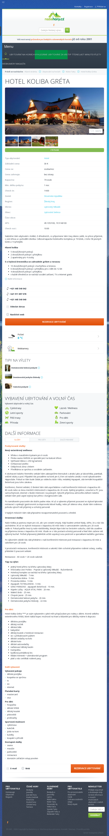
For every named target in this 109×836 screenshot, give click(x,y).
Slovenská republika (53, 196)
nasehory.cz (49, 11)
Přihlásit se (101, 6)
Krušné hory (31, 802)
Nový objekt (72, 804)
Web (25, 768)
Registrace (88, 6)
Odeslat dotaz (15, 307)
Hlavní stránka (4, 54)
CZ (3, 2)
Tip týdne (73, 54)
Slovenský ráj (52, 804)
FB (54, 25)
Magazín (20, 63)
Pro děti (42, 440)
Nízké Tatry (51, 802)
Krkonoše (30, 799)
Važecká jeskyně (20, 387)
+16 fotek (54, 150)
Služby (17, 440)
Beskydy (29, 790)
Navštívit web (15, 314)
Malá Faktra (51, 799)
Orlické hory (31, 804)
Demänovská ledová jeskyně (24, 368)
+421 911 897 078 (16, 294)
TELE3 (101, 833)
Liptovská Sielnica (52, 212)
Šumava (29, 807)
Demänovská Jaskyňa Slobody (26, 377)
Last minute (86, 54)
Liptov (49, 797)
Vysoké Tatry (52, 809)
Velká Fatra (51, 806)
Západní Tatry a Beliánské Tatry (53, 812)
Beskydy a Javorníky (51, 793)
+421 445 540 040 (16, 299)
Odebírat (95, 815)
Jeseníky (29, 792)
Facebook (8, 822)
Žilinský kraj (49, 201)
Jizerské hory (31, 795)
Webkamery (8, 63)
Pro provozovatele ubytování (75, 793)
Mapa (96, 131)
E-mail (11, 768)
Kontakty (78, 6)
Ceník (70, 797)
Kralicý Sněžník (32, 797)
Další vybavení (66, 440)
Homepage (10, 792)
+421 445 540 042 (16, 288)
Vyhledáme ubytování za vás (51, 54)
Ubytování (10, 794)
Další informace (15, 279)
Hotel (46, 158)
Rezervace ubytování (54, 321)
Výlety (97, 54)
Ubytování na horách (22, 54)
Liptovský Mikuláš (52, 206)
